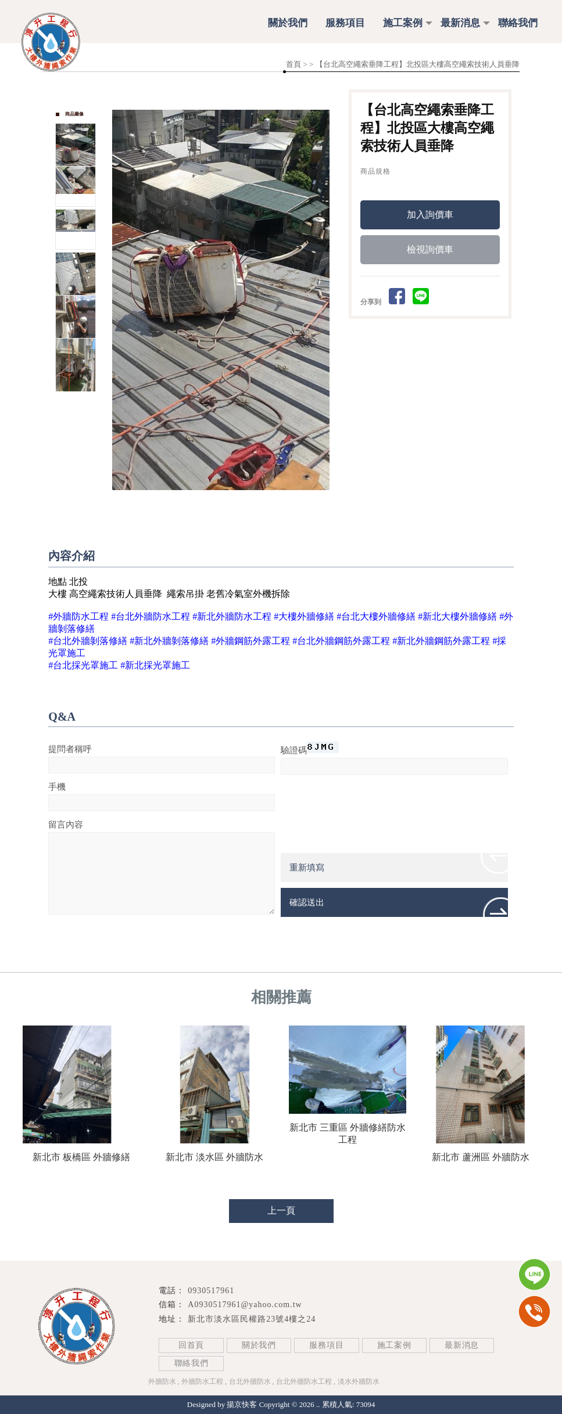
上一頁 (281, 1210)
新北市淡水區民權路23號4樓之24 (252, 1319)
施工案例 (403, 22)
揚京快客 (242, 1404)
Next (326, 300)
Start (225, 503)
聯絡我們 (518, 22)
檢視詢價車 (430, 251)
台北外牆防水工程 (304, 1381)
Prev (121, 300)
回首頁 (191, 1345)
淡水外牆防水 (359, 1381)
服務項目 (345, 22)
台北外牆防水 (250, 1381)
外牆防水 (162, 1381)
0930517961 (211, 1290)
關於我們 (287, 22)
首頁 (293, 64)
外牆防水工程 (202, 1381)
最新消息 (460, 22)
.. (318, 1404)
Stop (234, 503)
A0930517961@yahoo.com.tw (245, 1304)
